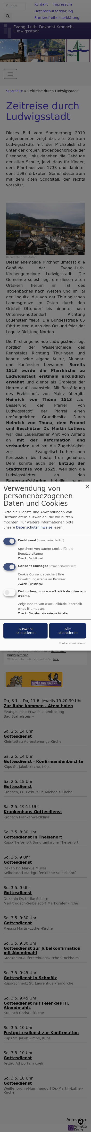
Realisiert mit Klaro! (72, 643)
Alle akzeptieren (67, 630)
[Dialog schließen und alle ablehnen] (87, 485)
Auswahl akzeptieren (25, 630)
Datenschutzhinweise (34, 527)
